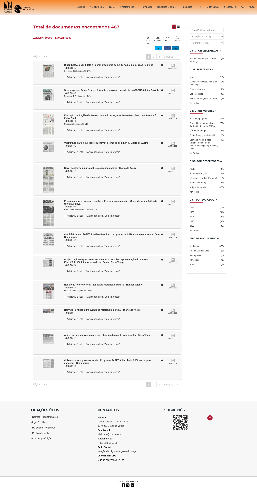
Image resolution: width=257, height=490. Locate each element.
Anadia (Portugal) (207, 182)
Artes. (207, 77)
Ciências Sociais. (207, 89)
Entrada (81, 7)
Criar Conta (213, 7)
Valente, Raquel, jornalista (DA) (77, 291)
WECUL (134, 481)
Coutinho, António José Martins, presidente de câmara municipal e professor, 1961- (207, 144)
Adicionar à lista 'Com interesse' (103, 77)
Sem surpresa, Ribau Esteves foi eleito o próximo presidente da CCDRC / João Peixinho (112, 90)
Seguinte (168, 56)
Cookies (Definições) (42, 438)
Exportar (157, 39)
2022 (207, 225)
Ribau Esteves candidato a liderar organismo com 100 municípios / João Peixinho (108, 65)
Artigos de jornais (207, 187)
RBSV (112, 7)
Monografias (207, 255)
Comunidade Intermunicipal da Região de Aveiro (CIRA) (207, 124)
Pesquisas (188, 7)
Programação (128, 7)
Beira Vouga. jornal (207, 118)
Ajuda (252, 7)
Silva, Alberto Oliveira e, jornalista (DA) (81, 210)
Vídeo (207, 264)
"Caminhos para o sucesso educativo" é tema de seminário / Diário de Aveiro (106, 143)
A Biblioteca (97, 7)
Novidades (147, 7)
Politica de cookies (41, 433)
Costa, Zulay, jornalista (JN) (76, 124)
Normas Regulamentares (45, 417)
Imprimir (177, 39)
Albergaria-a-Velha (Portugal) (207, 178)
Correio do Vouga (207, 130)
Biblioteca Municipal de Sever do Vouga (207, 60)
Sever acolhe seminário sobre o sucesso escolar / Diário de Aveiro (100, 168)
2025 (207, 212)
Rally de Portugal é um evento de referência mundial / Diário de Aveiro (102, 310)
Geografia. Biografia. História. (207, 98)
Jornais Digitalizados (207, 250)
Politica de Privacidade (44, 427)
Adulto (207, 169)
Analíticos (207, 246)
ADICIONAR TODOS (42, 38)
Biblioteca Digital (167, 7)
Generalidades (207, 93)
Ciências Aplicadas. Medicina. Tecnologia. (207, 83)
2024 (207, 216)
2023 (207, 221)
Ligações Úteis (39, 422)
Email (167, 39)
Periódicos (207, 259)
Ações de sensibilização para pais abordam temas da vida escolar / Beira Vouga (107, 335)
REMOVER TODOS (62, 38)
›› (177, 56)
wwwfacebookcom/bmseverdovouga (117, 451)
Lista (230, 7)
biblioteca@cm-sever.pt (109, 434)
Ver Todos (194, 103)
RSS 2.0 (148, 40)
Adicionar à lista (74, 77)
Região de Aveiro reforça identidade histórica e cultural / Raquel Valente (103, 284)
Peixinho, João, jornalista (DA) (77, 71)
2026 (207, 207)
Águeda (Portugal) (207, 173)
